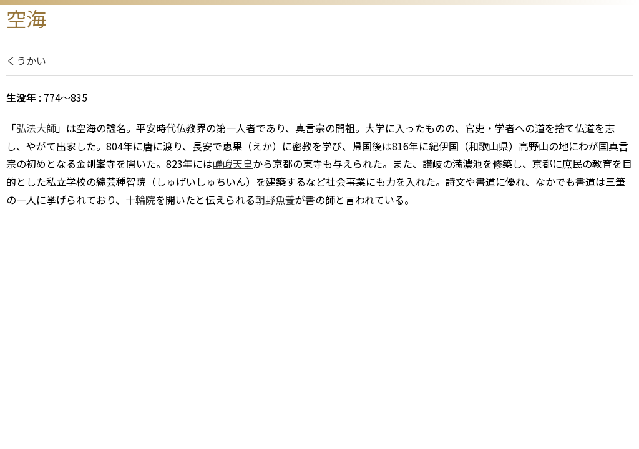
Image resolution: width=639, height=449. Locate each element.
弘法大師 (36, 127)
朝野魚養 (275, 199)
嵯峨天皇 (233, 163)
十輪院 (140, 199)
